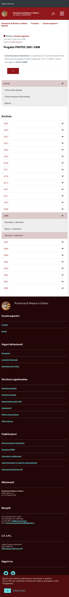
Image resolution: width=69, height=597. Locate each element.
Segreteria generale (9, 388)
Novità (5, 25)
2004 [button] (6, 261)
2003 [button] (6, 268)
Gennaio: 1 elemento (14, 235)
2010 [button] (6, 202)
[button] (62, 83)
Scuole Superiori (16, 42)
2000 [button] (6, 288)
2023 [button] (6, 130)
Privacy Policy (19, 590)
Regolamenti (6, 408)
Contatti (5, 324)
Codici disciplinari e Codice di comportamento (19, 462)
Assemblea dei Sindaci (10, 366)
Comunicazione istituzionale (17, 96)
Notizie (8, 103)
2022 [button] (6, 136)
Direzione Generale (9, 394)
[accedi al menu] (62, 13)
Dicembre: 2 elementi (14, 222)
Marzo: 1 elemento (13, 228)
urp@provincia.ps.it (19, 520)
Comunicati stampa (13, 90)
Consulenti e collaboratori (11, 456)
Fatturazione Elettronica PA (12, 469)
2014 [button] (6, 182)
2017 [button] (6, 169)
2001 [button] (6, 281)
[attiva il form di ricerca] (53, 13)
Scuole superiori (50, 23)
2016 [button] (6, 176)
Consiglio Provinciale (10, 359)
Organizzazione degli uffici (12, 401)
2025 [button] (6, 123)
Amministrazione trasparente (13, 443)
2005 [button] (6, 255)
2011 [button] (6, 195)
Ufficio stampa (7, 421)
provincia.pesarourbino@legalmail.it (19, 522)
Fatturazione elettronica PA (12, 548)
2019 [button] (6, 156)
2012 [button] (6, 189)
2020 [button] (6, 149)
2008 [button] (6, 215)
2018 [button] (6, 162)
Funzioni (35, 23)
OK (7, 590)
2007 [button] (6, 242)
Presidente (6, 353)
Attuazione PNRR (8, 449)
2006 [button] (6, 248)
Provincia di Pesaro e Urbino (26, 13)
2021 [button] (6, 143)
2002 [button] (6, 275)
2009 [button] (6, 209)
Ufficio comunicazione (10, 414)
